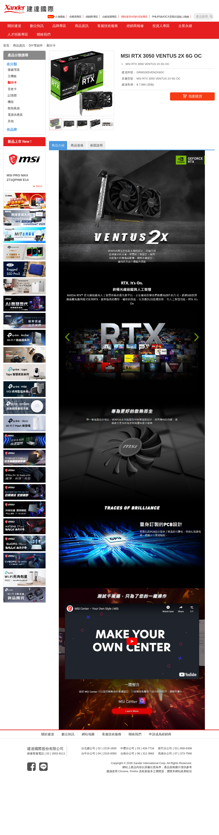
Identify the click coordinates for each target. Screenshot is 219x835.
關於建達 (14, 26)
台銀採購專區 (109, 16)
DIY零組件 (36, 45)
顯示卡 (51, 45)
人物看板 (56, 16)
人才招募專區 (17, 34)
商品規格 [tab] (80, 145)
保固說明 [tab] (101, 145)
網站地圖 (88, 734)
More (39, 186)
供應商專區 (75, 16)
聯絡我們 (43, 34)
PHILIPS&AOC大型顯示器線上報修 (170, 16)
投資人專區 (161, 26)
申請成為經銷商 (160, 734)
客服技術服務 (107, 26)
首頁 (6, 45)
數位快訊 (37, 26)
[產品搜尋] (211, 16)
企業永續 (185, 26)
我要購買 (192, 97)
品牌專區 (59, 26)
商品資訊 (82, 26)
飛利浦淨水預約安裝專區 (134, 16)
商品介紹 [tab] (59, 145)
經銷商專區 (92, 16)
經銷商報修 (135, 26)
